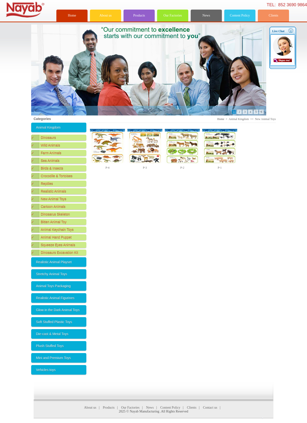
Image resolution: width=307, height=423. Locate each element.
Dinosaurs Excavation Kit (54, 253)
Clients (273, 15)
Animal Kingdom (48, 127)
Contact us (210, 407)
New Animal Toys (48, 199)
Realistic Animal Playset (54, 262)
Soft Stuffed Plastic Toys (54, 322)
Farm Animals (46, 153)
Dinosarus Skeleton (50, 214)
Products (139, 15)
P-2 (182, 167)
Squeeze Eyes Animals (53, 245)
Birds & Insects (47, 168)
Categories (42, 119)
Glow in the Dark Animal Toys (58, 310)
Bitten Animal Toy (48, 222)
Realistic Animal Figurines (55, 298)
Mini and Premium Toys (53, 358)
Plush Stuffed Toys (50, 346)
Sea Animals (45, 161)
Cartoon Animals (48, 207)
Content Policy (240, 15)
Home (72, 15)
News (206, 15)
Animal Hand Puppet (51, 237)
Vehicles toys (46, 370)
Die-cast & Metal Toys (52, 334)
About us (106, 15)
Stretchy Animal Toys (51, 274)
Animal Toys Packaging (53, 286)
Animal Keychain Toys (52, 230)
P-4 (108, 167)
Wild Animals (45, 145)
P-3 (145, 167)
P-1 (220, 167)
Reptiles (42, 184)
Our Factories (173, 15)
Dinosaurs (43, 138)
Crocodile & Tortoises (51, 176)
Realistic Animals (48, 191)
